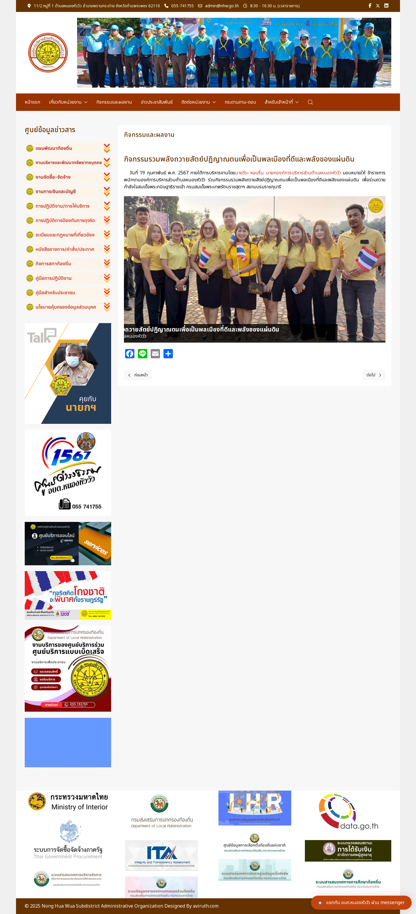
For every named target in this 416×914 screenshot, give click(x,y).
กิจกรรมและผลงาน (114, 102)
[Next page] (374, 375)
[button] (310, 102)
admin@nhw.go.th (218, 6)
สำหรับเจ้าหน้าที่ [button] (282, 102)
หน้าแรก (32, 102)
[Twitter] (378, 6)
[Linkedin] (386, 6)
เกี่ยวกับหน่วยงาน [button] (68, 102)
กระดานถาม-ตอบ (240, 102)
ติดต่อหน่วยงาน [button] (199, 102)
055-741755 (179, 6)
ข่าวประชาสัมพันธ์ (157, 102)
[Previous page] (138, 375)
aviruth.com (205, 906)
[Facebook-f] (370, 6)
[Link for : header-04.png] (234, 53)
